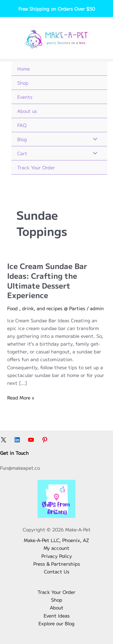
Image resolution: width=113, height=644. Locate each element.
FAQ (21, 125)
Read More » (20, 397)
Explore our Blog (56, 623)
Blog (22, 139)
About (56, 607)
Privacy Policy (56, 555)
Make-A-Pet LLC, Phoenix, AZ (56, 540)
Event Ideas (57, 615)
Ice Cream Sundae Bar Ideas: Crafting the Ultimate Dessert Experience (47, 280)
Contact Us (56, 571)
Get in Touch (14, 452)
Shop (22, 82)
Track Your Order (36, 167)
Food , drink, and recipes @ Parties (46, 308)
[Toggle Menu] (94, 139)
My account (56, 547)
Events (24, 96)
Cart (22, 153)
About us (27, 110)
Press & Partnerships (56, 563)
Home (23, 68)
